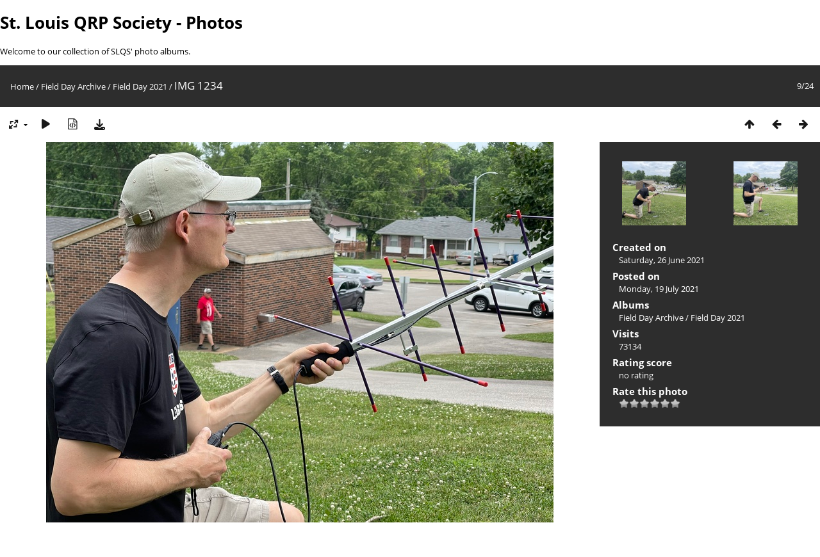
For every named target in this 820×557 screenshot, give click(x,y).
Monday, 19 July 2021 (659, 289)
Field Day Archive (73, 86)
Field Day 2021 (140, 86)
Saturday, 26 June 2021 (662, 260)
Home (22, 86)
